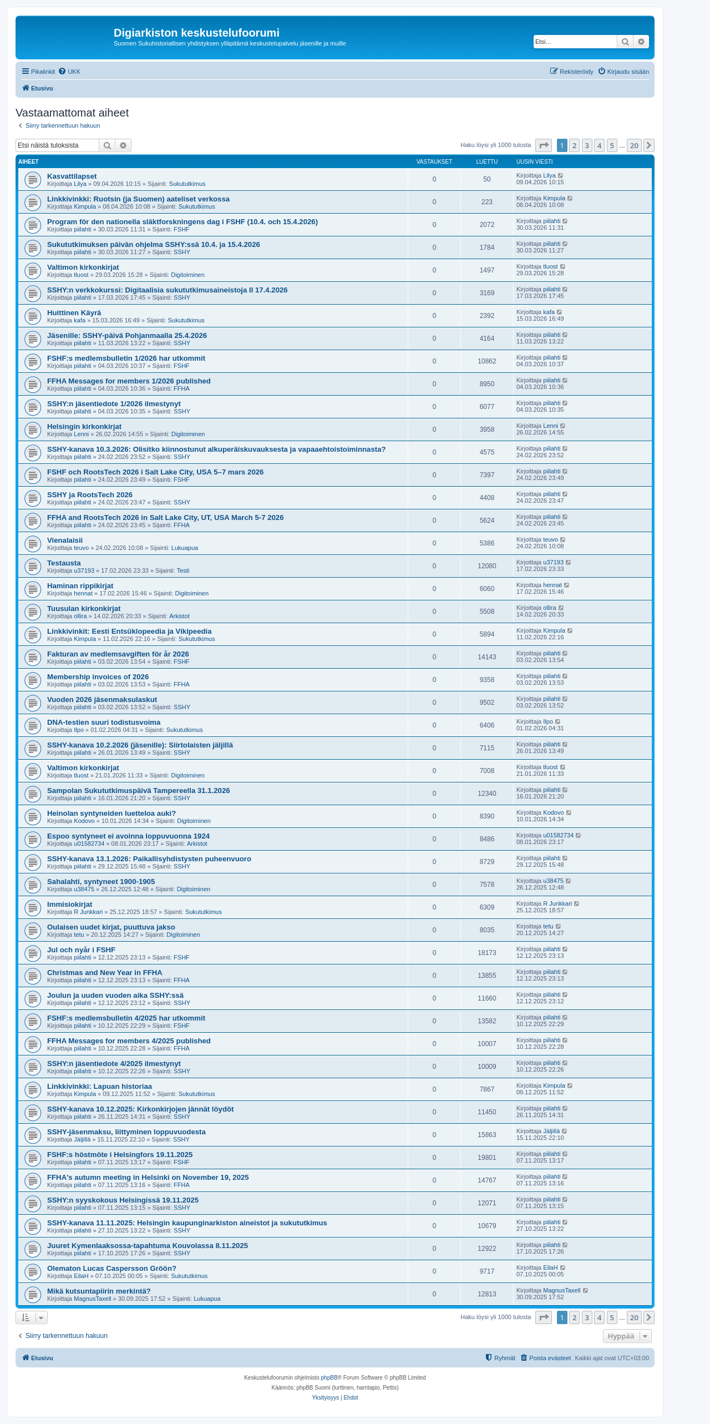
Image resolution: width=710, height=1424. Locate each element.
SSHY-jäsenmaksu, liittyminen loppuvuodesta (126, 1132)
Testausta (64, 563)
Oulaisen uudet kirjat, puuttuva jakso (111, 927)
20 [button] (634, 145)
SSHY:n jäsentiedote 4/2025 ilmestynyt (114, 1063)
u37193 (84, 570)
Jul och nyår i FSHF (81, 950)
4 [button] (599, 145)
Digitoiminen (188, 274)
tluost (81, 274)
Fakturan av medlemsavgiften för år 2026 (118, 654)
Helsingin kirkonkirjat (84, 426)
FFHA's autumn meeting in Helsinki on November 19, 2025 (148, 1177)
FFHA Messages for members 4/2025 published (129, 1041)
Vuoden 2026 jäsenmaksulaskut (102, 699)
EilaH (81, 1275)
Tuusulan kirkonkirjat (83, 608)
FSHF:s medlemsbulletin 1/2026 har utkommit (126, 358)
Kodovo (84, 820)
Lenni (81, 434)
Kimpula (85, 206)
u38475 (84, 889)
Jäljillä (82, 1139)
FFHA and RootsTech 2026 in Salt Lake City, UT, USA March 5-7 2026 (165, 517)
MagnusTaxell (92, 1298)
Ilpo (79, 729)
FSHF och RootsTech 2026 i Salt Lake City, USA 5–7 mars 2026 (155, 472)
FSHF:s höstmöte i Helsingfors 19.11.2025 (119, 1154)
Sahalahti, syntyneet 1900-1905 (101, 881)
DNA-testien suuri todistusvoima (103, 722)
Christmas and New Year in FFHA (105, 972)
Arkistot (179, 616)
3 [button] (587, 145)
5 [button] (612, 145)
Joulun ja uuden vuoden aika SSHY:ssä (115, 995)
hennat (83, 593)
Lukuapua (184, 547)
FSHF (182, 229)
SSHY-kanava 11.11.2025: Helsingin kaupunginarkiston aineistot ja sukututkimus (187, 1223)
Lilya (80, 183)
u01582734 (89, 843)
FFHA (182, 388)
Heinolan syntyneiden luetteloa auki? (111, 813)
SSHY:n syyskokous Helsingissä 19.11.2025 (123, 1200)
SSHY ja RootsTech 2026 (90, 495)
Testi (183, 570)
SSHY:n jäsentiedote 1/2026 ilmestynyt (114, 404)
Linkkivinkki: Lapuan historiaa (99, 1086)
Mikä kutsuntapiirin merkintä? (99, 1291)
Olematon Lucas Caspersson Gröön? (111, 1268)
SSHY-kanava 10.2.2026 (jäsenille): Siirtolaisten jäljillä (140, 745)
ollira (80, 616)
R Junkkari (88, 911)
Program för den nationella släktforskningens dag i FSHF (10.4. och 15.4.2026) (182, 222)
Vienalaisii (65, 540)
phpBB (329, 1378)
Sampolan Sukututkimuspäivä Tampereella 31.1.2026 (138, 790)
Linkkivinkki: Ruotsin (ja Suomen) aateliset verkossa (138, 199)
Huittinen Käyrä (74, 313)
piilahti (82, 229)
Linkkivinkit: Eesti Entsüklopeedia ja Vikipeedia (129, 631)
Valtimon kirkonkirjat (83, 267)
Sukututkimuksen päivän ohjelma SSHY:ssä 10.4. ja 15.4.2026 (153, 244)
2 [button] (574, 145)
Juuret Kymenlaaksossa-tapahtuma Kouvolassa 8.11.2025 (147, 1245)
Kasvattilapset (72, 176)
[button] (543, 145)
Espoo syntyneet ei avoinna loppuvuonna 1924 (128, 836)
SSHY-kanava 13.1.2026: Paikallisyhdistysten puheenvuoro (149, 859)
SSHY (182, 252)
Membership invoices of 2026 (98, 677)
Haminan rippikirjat (80, 586)
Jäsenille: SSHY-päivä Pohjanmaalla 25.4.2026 (127, 335)
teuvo (81, 547)
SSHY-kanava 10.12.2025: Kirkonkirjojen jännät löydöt (140, 1109)
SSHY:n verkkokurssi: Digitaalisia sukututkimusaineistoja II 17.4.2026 (167, 290)
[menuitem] (69, 71)
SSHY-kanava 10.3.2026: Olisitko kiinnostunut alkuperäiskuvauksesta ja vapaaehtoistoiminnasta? (216, 449)
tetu (79, 934)
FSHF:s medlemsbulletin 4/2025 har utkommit (126, 1018)
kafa (79, 320)
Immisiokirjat (69, 904)
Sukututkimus (187, 183)
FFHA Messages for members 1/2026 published (129, 381)
